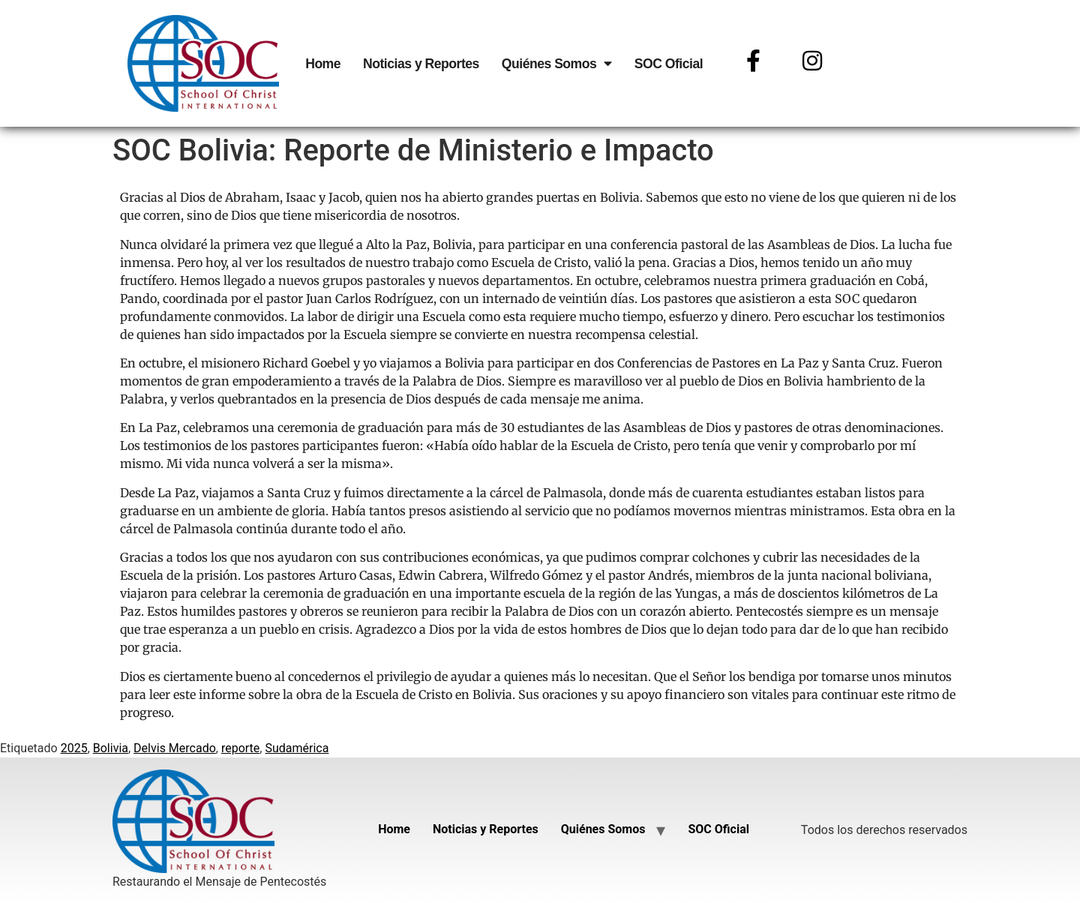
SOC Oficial (668, 63)
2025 (74, 748)
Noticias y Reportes (421, 63)
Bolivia (110, 748)
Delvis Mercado (175, 748)
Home (322, 63)
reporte (240, 748)
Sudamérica (296, 748)
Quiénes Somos (557, 64)
